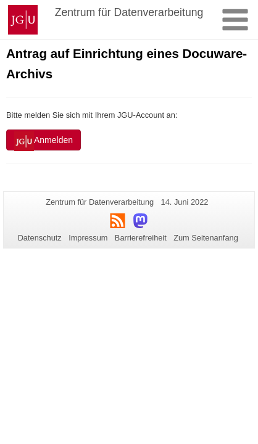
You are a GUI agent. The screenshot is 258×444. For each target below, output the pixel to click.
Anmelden (43, 141)
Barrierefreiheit (141, 237)
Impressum (88, 237)
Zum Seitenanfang (205, 237)
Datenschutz (40, 237)
